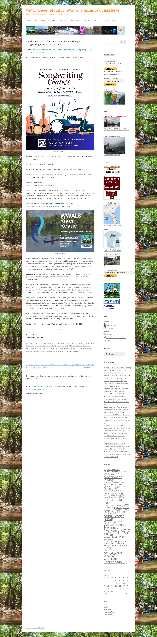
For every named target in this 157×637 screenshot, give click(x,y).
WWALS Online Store (111, 255)
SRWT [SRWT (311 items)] (120, 521)
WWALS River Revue (60, 253)
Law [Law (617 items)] (107, 495)
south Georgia (77, 346)
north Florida (43, 346)
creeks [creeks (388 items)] (107, 483)
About (105, 21)
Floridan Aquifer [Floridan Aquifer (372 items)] (110, 486)
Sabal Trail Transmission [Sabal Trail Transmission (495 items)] (114, 512)
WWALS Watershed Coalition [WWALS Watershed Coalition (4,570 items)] (115, 558)
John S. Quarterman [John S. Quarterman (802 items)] (114, 493)
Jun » (126, 594)
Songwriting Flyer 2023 (60, 151)
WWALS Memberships (112, 74)
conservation (79, 343)
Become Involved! (40, 21)
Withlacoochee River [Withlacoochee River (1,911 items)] (115, 547)
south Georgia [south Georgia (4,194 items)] (114, 517)
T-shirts (106, 229)
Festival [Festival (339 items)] (107, 484)
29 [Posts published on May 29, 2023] (104, 591)
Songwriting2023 (61, 343)
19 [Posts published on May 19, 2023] (120, 586)
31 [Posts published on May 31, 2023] (112, 591)
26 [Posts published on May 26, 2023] (120, 588)
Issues (96, 21)
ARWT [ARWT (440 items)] (115, 473)
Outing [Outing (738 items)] (123, 505)
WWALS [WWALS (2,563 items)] (113, 552)
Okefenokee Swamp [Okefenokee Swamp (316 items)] (111, 505)
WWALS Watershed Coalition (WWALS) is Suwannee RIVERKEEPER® (73, 10)
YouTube (108, 334)
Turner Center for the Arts (72, 348)
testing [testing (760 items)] (109, 533)
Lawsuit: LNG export (111, 203)
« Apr (105, 594)
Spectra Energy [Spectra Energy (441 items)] (110, 521)
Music (50, 343)
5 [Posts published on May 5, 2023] (119, 581)
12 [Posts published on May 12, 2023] (120, 583)
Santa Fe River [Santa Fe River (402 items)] (110, 513)
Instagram (108, 328)
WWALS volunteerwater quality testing (111, 90)
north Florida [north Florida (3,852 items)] (113, 501)
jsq (77, 351)
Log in (106, 607)
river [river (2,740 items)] (122, 510)
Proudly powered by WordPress (35, 628)
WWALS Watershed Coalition (54, 351)
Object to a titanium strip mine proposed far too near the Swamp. (116, 128)
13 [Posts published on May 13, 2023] (124, 583)
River (53, 343)
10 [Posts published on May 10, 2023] (112, 583)
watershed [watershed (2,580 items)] (114, 537)
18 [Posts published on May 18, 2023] (116, 586)
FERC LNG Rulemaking (112, 137)
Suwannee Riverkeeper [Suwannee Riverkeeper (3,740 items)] (117, 528)
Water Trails (75, 21)
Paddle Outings (109, 61)
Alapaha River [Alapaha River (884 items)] (112, 469)
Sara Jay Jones (56, 346)
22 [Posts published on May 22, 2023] (104, 588)
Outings (63, 21)
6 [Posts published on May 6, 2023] (123, 581)
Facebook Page (110, 325)
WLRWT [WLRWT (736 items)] (109, 550)
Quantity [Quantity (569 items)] (109, 510)
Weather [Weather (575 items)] (109, 539)
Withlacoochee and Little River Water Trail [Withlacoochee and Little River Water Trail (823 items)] (115, 542)
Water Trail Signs (110, 176)
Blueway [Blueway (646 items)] (109, 474)
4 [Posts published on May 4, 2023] (115, 581)
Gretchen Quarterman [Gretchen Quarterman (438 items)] (112, 490)
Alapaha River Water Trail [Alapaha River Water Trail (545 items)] (115, 471)
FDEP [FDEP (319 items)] (121, 482)
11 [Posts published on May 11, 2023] (116, 583)
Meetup (106, 331)
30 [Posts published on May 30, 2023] (108, 591)
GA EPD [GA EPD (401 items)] (121, 486)
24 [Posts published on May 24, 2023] (112, 588)
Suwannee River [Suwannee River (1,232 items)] (115, 524)
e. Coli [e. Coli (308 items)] (115, 482)
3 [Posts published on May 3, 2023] (111, 581)
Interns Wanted (109, 55)
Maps (114, 21)
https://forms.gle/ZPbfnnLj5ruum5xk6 (40, 185)
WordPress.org (108, 615)
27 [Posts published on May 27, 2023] (124, 588)
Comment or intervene (114, 154)
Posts (54, 21)
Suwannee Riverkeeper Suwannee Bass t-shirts (113, 249)
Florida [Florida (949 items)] (116, 484)
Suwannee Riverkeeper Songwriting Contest (49, 348)
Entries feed (107, 609)
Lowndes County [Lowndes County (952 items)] (114, 497)
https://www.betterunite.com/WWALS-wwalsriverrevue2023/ (48, 206)
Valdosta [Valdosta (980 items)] (121, 533)
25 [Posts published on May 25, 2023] (116, 588)
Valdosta (84, 348)
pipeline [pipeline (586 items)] (109, 507)
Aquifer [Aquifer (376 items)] (108, 473)
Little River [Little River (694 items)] (117, 495)
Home (28, 21)
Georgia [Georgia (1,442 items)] (111, 488)
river (50, 346)
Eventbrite (107, 322)
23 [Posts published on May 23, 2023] (108, 588)
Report (87, 21)
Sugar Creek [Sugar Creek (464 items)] (110, 523)
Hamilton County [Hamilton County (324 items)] (110, 492)
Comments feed (109, 612)
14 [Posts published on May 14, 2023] (127, 583)
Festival (44, 343)
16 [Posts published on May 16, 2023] (108, 586)
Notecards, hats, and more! (114, 265)
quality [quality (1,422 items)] (121, 507)
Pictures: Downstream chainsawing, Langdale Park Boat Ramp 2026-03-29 (117, 454)
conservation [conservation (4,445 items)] (113, 478)
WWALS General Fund (112, 167)
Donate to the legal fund (112, 224)
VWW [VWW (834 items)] (108, 535)
